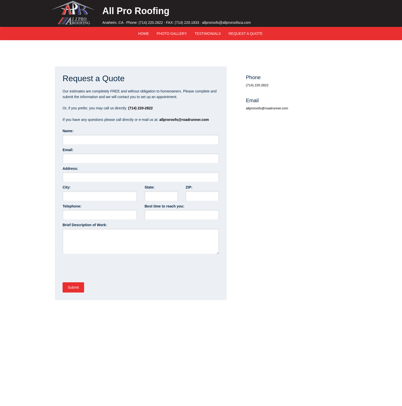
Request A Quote (245, 34)
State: (150, 187)
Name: (69, 131)
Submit (73, 287)
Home (143, 34)
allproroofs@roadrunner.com (184, 120)
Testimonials (208, 34)
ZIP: (189, 187)
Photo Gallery (172, 34)
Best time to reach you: (164, 206)
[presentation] (101, 266)
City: (67, 187)
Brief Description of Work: (85, 225)
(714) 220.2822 (151, 22)
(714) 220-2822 (140, 108)
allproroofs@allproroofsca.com (226, 22)
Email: (68, 150)
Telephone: (72, 206)
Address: (70, 168)
